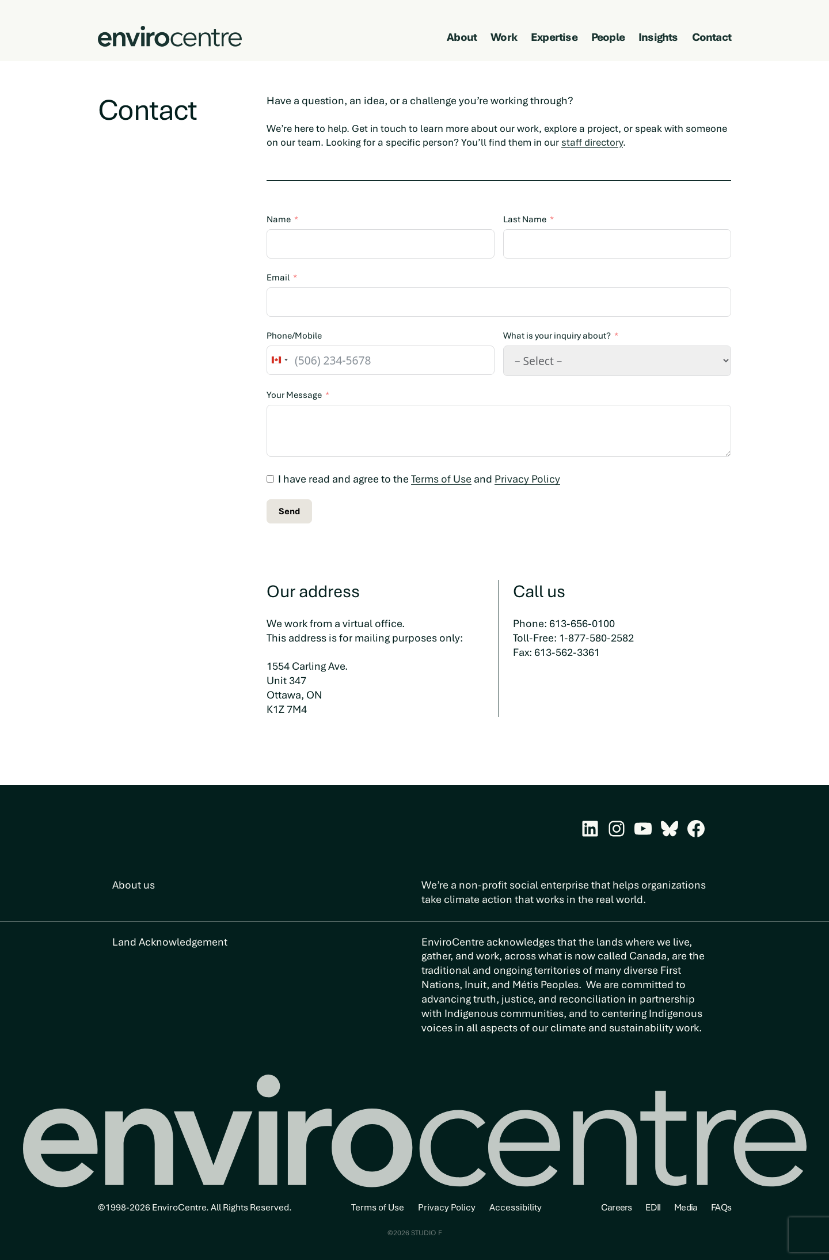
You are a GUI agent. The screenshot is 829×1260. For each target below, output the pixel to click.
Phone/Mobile (294, 335)
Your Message (294, 395)
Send (289, 511)
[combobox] (279, 360)
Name (279, 219)
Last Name (524, 219)
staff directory (592, 142)
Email (278, 277)
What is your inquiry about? (557, 335)
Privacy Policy (527, 478)
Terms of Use (441, 478)
